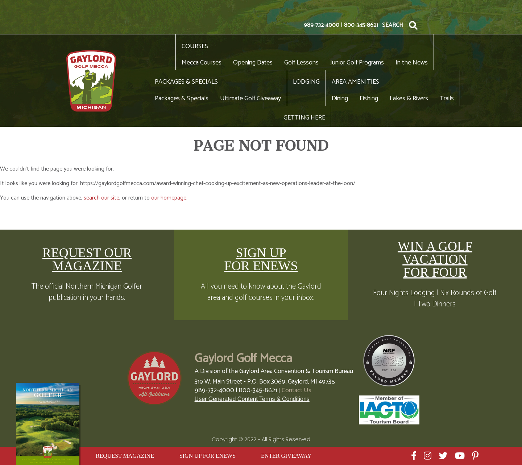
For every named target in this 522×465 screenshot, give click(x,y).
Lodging (306, 81)
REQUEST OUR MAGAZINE (87, 259)
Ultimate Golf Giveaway (250, 98)
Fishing (369, 98)
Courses (195, 46)
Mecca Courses (201, 62)
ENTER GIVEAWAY (286, 456)
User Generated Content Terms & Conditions (252, 399)
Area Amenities (355, 81)
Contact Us (296, 390)
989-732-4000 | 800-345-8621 (341, 25)
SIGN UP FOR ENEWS (261, 259)
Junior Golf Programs (357, 62)
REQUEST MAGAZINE (125, 456)
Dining (340, 98)
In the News (411, 62)
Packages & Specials (186, 81)
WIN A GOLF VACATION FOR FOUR (435, 259)
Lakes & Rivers (409, 98)
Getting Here (304, 117)
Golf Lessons (301, 62)
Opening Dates (253, 62)
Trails (447, 98)
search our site (101, 198)
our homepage (168, 198)
